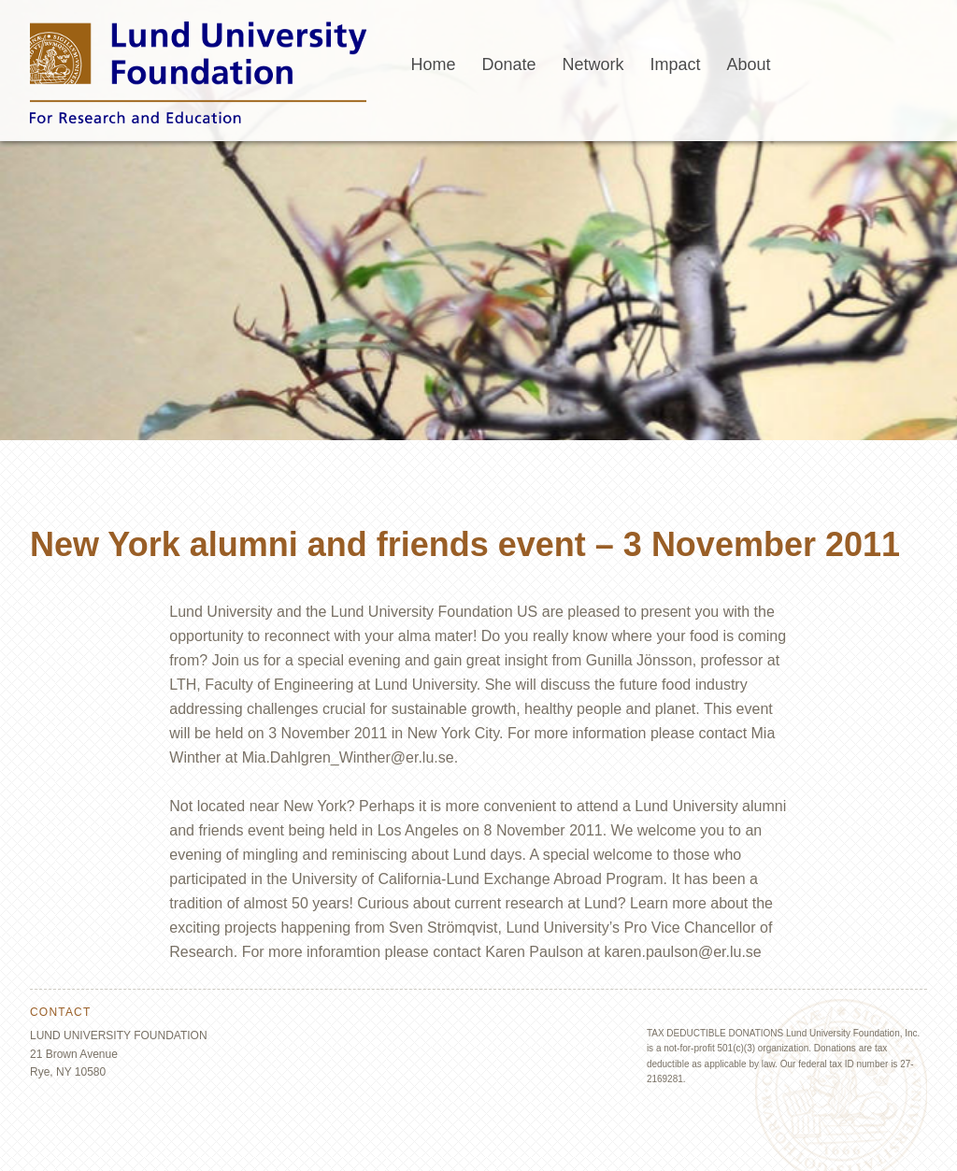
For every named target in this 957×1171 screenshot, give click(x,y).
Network (593, 64)
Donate (508, 64)
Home (432, 64)
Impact (675, 64)
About (749, 64)
